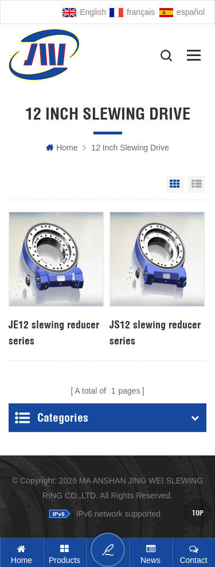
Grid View (174, 184)
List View (196, 184)
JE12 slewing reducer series (54, 332)
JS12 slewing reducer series (155, 332)
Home (61, 147)
